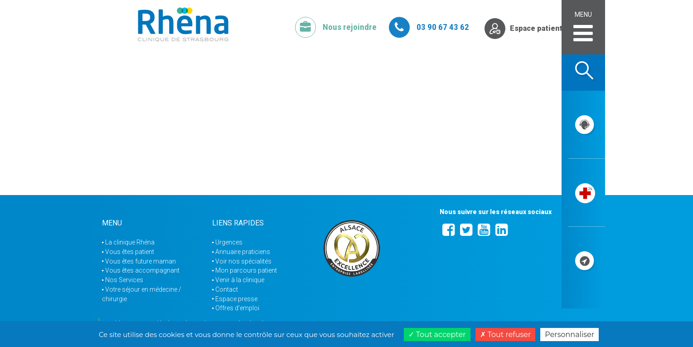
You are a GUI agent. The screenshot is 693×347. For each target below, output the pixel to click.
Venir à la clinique (239, 279)
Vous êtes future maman (140, 261)
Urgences (228, 242)
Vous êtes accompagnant (142, 270)
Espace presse (236, 299)
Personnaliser (569, 334)
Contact (226, 289)
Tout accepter (437, 334)
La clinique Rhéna (130, 242)
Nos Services (124, 279)
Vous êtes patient (129, 251)
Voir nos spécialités (243, 261)
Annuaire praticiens (242, 251)
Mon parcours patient (246, 270)
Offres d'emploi (237, 308)
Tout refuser (505, 334)
